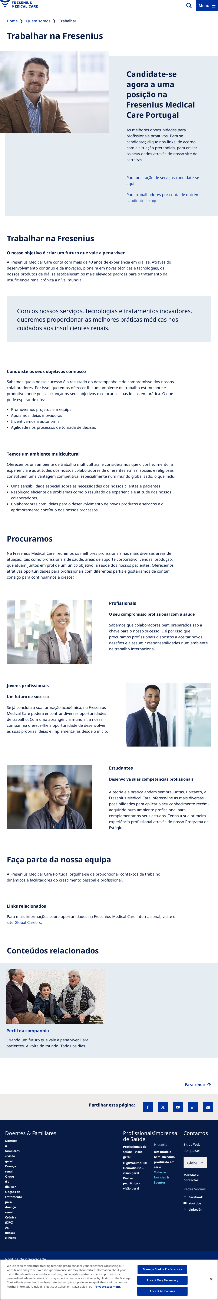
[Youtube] (195, 1203)
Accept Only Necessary (162, 1280)
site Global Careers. (24, 922)
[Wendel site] (10, 1169)
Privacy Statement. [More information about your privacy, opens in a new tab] (108, 1287)
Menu (204, 5)
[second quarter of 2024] (10, 1181)
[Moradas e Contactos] (195, 1177)
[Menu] (207, 5)
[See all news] (13, 1207)
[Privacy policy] (30, 1259)
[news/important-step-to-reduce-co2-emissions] (12, 1151)
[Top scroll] (198, 1085)
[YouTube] (178, 1107)
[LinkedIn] (193, 1107)
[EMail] (208, 1107)
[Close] (211, 1279)
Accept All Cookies (162, 1291)
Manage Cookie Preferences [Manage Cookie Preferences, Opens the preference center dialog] (162, 1269)
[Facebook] (148, 1107)
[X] (163, 1107)
